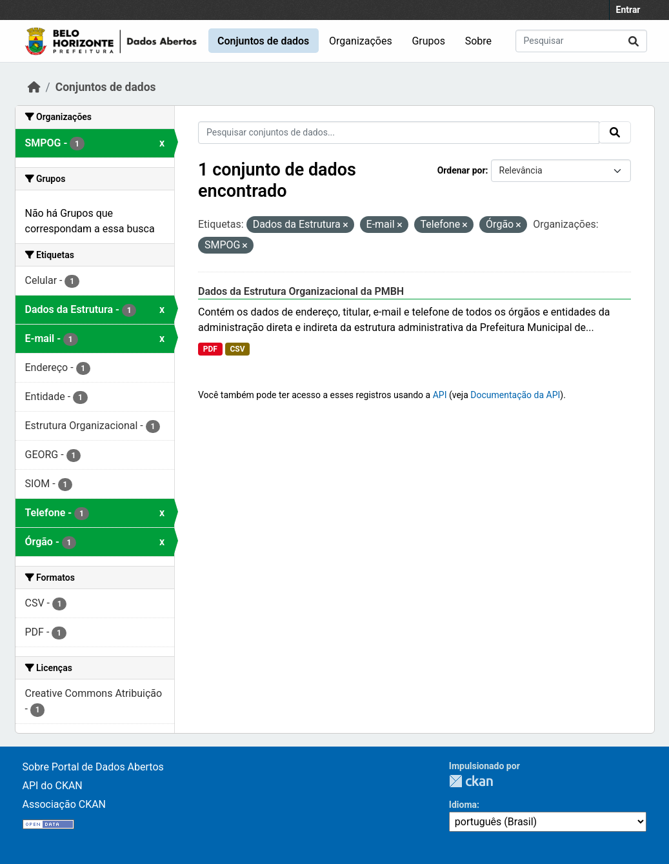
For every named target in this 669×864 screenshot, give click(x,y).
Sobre (478, 41)
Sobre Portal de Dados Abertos (93, 767)
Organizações (360, 41)
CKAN (471, 781)
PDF (210, 349)
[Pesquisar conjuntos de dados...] (581, 41)
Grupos (428, 41)
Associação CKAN (64, 804)
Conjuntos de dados (263, 41)
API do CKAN (53, 785)
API (440, 395)
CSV (237, 349)
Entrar (628, 10)
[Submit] (633, 41)
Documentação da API (515, 395)
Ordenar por (461, 170)
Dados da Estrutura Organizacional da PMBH (301, 291)
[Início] (34, 87)
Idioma (463, 804)
